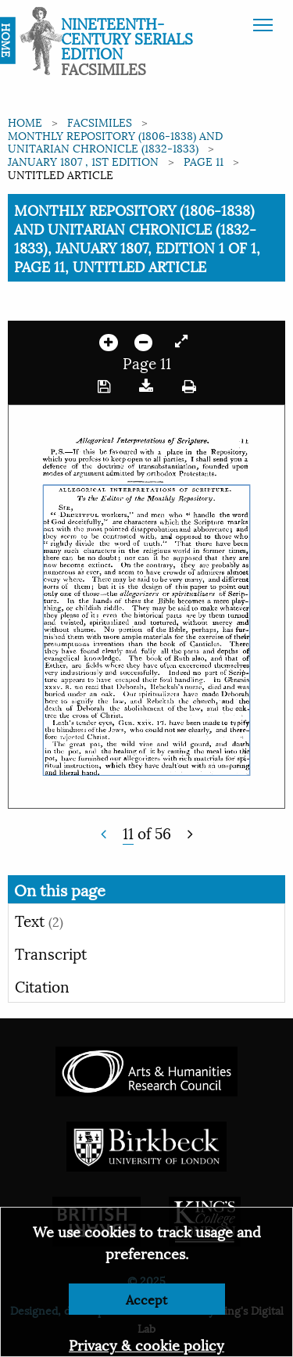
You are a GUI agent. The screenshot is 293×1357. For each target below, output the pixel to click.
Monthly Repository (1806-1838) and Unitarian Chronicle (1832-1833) (115, 141)
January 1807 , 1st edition (83, 161)
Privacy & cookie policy (146, 1344)
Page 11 (203, 161)
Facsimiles (99, 121)
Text (39, 920)
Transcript (51, 952)
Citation (42, 985)
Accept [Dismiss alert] (146, 1299)
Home (25, 121)
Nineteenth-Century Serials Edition (127, 37)
